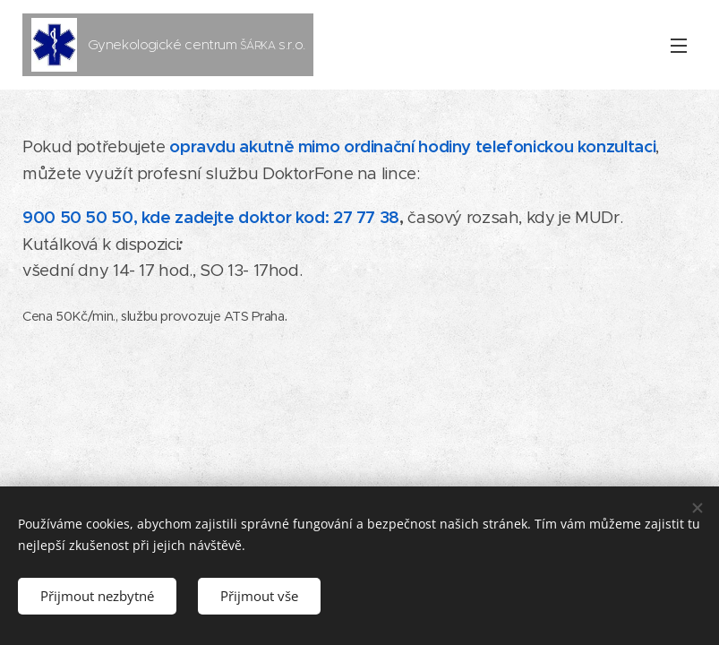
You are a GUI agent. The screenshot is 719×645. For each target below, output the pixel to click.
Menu (679, 46)
